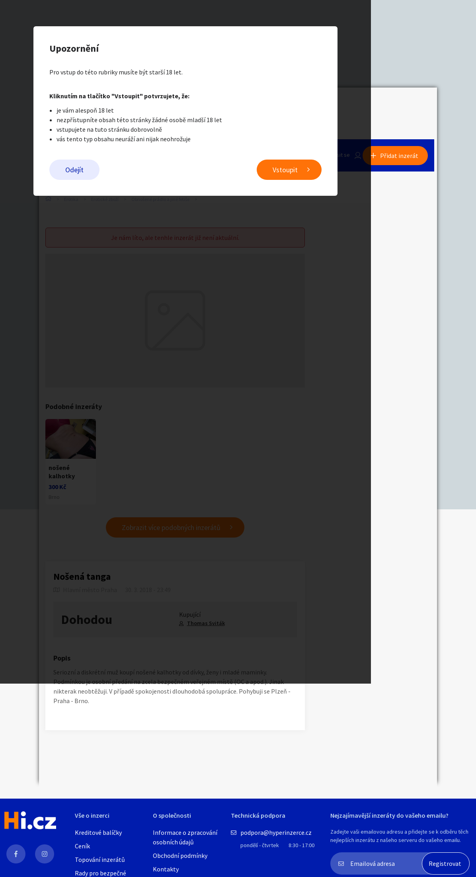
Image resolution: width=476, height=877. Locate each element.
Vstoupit (337, 171)
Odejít (127, 171)
